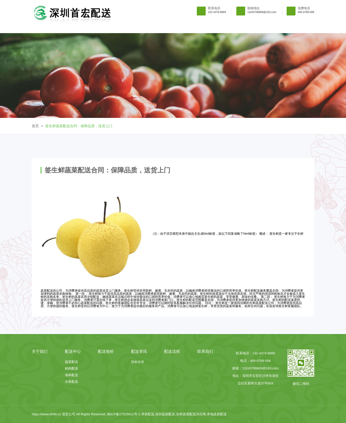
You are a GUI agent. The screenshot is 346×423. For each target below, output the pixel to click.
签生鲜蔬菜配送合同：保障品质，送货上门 (78, 126)
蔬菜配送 (71, 361)
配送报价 (173, 27)
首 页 (52, 27)
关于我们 (92, 27)
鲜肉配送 (71, 368)
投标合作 (137, 361)
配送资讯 (213, 27)
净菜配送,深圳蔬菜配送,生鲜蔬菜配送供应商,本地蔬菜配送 (184, 414)
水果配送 (71, 381)
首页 (35, 126)
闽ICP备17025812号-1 (124, 414)
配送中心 (132, 27)
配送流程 (253, 27)
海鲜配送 (71, 375)
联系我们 (293, 27)
